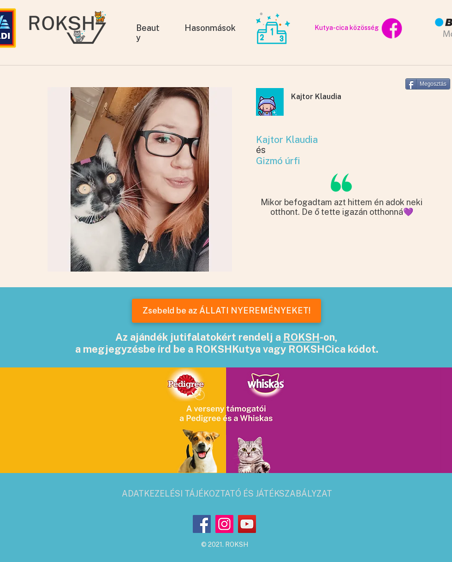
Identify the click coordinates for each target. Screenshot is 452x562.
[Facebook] (202, 524)
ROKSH (301, 337)
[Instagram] (224, 524)
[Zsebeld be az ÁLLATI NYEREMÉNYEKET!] (226, 311)
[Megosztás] (427, 83)
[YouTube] (247, 524)
